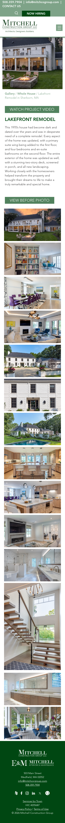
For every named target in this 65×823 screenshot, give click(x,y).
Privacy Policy (24, 809)
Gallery (10, 93)
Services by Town (32, 801)
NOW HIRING (36, 13)
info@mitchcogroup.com (43, 2)
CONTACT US (11, 6)
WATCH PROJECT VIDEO (32, 109)
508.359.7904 (12, 2)
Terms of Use (41, 809)
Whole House (26, 93)
